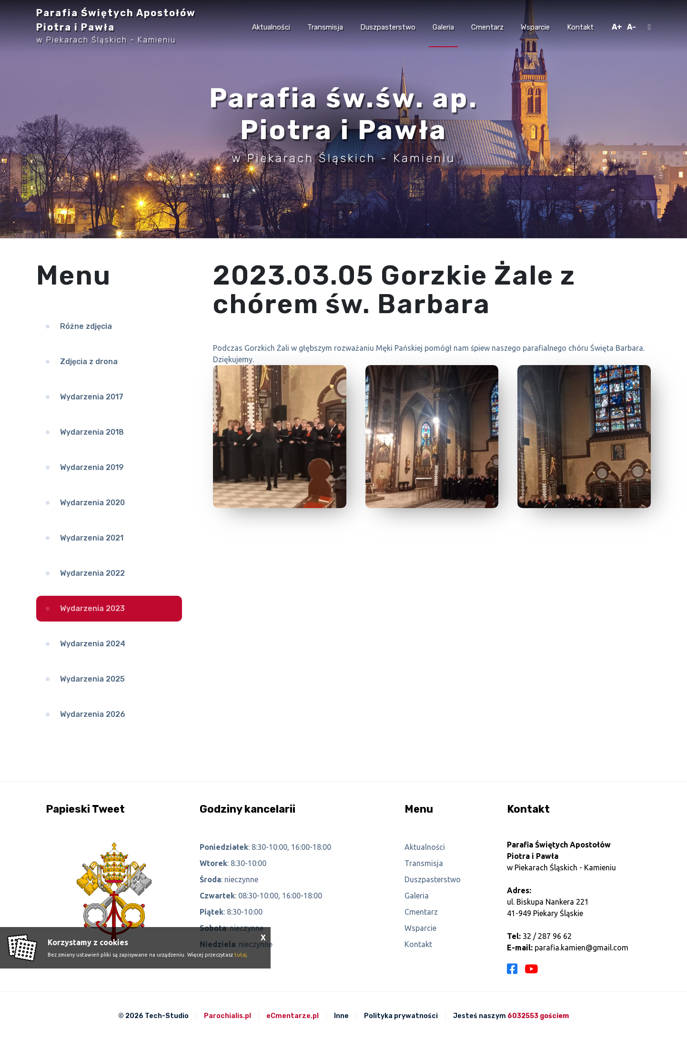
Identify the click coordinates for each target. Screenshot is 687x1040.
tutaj (240, 955)
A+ (617, 26)
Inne (341, 1016)
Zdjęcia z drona (89, 361)
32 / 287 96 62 (547, 936)
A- (631, 26)
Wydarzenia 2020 (92, 502)
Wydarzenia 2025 (92, 678)
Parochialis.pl (227, 1016)
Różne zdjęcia (86, 326)
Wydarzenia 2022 (92, 573)
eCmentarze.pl (292, 1016)
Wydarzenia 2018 (92, 432)
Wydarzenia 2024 (92, 643)
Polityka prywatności (401, 1016)
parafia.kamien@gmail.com (581, 947)
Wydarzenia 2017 (91, 396)
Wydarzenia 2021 (91, 537)
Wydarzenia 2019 (92, 467)
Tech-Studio (167, 1016)
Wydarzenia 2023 (92, 608)
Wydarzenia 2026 (92, 714)
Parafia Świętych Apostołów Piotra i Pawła (116, 25)
